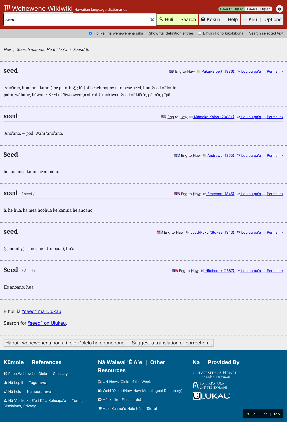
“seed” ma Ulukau (41, 311)
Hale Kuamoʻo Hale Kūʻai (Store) (127, 408)
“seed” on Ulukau (47, 323)
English (265, 9)
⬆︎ (263, 414)
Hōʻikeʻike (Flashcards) (119, 399)
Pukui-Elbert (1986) (215, 71)
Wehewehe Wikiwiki (38, 8)
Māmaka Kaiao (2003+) (211, 117)
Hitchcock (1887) (217, 270)
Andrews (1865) (218, 155)
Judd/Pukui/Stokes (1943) (210, 232)
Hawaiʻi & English (232, 9)
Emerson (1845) (218, 193)
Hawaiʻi (252, 9)
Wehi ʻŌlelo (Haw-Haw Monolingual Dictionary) (140, 390)
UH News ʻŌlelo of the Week (124, 381)
